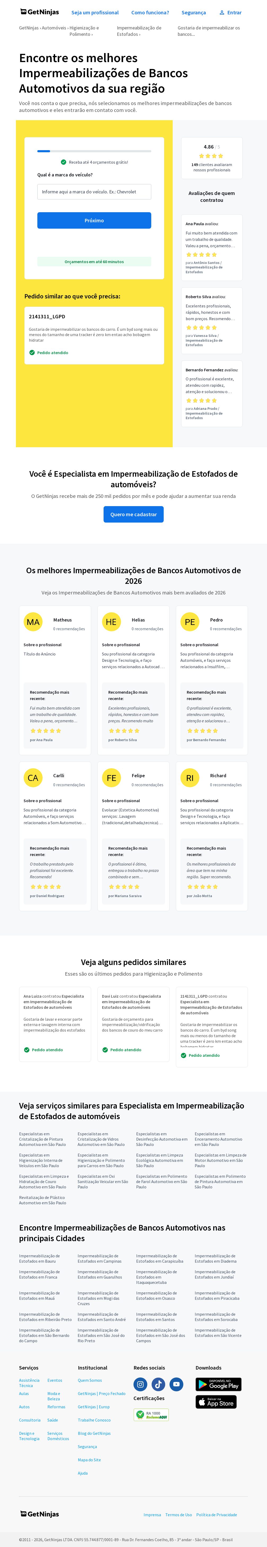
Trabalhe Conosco (94, 1420)
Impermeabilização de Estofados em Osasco (156, 1295)
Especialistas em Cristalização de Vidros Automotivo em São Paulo (101, 1139)
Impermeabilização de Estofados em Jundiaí (215, 1274)
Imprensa (152, 1514)
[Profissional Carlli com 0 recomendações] (55, 836)
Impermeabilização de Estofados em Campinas (100, 1258)
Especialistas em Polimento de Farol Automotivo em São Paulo (161, 1181)
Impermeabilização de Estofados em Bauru (39, 1258)
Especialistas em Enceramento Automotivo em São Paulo (218, 1139)
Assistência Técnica (29, 1382)
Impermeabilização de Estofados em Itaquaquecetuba (156, 1277)
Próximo (94, 220)
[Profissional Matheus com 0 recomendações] (55, 680)
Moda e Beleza (53, 1396)
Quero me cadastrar (133, 514)
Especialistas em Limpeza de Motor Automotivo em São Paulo (221, 1160)
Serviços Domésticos (58, 1436)
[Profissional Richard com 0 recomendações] (212, 836)
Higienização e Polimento (84, 31)
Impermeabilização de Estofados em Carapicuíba (159, 1258)
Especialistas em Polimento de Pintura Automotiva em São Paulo (220, 1181)
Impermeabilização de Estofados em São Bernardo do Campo (44, 1335)
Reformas (56, 1406)
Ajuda (83, 1473)
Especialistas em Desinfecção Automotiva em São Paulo (162, 1139)
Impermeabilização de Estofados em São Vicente (218, 1332)
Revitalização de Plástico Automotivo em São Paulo (42, 1200)
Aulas (24, 1393)
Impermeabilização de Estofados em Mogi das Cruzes (98, 1298)
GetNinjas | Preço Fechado (102, 1393)
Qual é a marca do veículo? (65, 175)
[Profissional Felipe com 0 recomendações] (133, 836)
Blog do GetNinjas (94, 1433)
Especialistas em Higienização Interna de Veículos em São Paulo (41, 1160)
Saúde (52, 1420)
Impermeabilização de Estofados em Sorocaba (216, 1316)
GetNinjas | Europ (94, 1406)
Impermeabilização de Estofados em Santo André (102, 1316)
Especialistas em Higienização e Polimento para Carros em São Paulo (101, 1160)
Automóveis (54, 28)
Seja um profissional (95, 12)
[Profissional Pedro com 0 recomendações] (212, 680)
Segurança (194, 12)
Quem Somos (90, 1380)
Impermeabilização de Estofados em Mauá (39, 1295)
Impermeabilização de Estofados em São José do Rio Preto (101, 1335)
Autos (24, 1406)
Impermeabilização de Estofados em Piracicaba (217, 1295)
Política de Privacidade (216, 1514)
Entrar (230, 12)
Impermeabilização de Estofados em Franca (39, 1274)
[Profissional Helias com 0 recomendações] (133, 680)
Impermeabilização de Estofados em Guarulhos (100, 1274)
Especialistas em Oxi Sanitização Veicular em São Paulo (103, 1181)
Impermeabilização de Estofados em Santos (156, 1316)
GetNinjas (29, 28)
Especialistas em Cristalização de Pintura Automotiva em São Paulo (42, 1139)
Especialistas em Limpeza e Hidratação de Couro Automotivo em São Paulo (44, 1181)
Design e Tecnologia (29, 1436)
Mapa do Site (89, 1459)
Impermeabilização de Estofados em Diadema (216, 1258)
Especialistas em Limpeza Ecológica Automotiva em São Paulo (159, 1160)
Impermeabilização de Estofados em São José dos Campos (160, 1335)
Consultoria (30, 1420)
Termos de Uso (178, 1514)
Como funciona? (150, 12)
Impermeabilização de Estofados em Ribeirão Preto (45, 1316)
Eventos (54, 1380)
